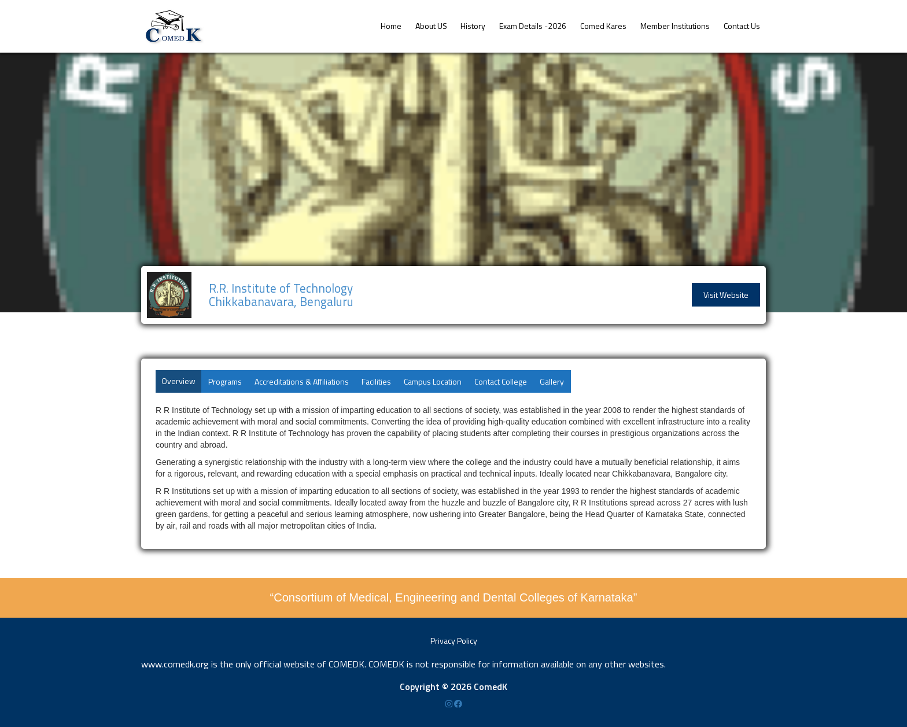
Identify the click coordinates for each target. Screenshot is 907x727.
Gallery (552, 381)
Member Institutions (675, 26)
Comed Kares (603, 26)
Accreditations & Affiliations (302, 381)
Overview (178, 381)
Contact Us (742, 26)
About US (431, 26)
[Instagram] (449, 704)
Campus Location (433, 381)
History (472, 26)
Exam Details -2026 (532, 26)
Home (391, 26)
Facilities (376, 381)
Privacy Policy (453, 640)
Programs (225, 381)
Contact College (500, 381)
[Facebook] (458, 704)
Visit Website (726, 295)
